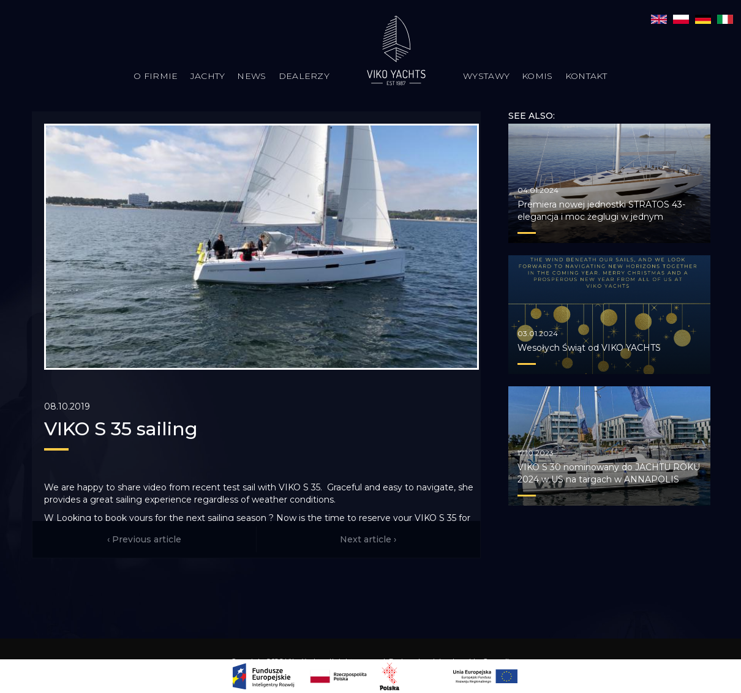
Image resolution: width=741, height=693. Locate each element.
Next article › (368, 539)
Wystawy (486, 75)
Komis (537, 75)
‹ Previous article (144, 539)
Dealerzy (304, 75)
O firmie (156, 75)
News (251, 75)
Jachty (207, 75)
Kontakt (586, 75)
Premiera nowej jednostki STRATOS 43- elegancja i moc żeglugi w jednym (601, 210)
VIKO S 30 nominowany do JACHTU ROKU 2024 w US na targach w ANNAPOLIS (608, 473)
